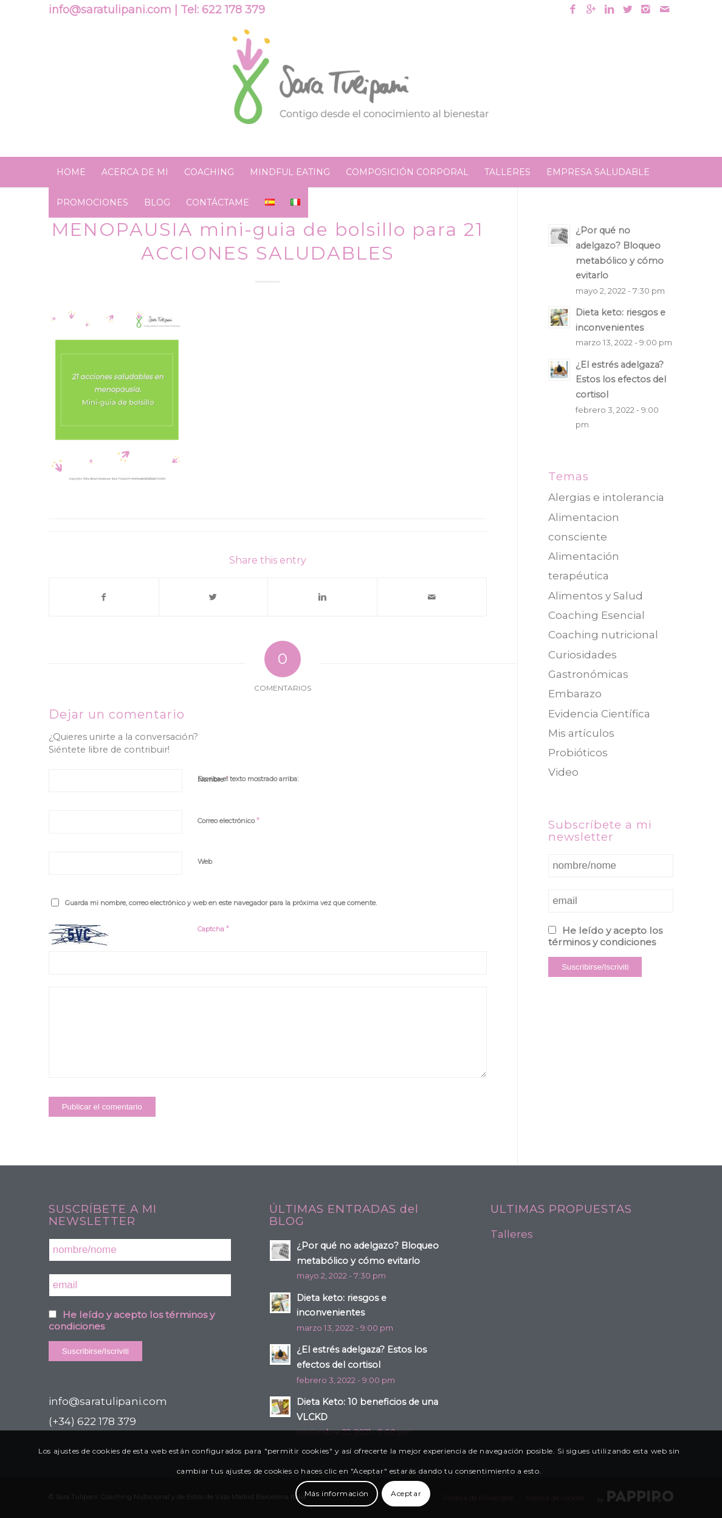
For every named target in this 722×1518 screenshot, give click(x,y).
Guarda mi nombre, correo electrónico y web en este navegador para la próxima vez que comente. (221, 903)
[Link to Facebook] (573, 9)
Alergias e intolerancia (606, 497)
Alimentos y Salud (595, 596)
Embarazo (575, 694)
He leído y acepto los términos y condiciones (605, 936)
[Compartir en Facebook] (104, 597)
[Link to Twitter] (627, 9)
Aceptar (406, 1493)
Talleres (511, 1234)
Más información (336, 1493)
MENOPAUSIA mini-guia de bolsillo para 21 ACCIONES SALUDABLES (268, 241)
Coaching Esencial (596, 615)
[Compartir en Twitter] (213, 597)
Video (563, 772)
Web (205, 861)
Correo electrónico (229, 820)
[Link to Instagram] (646, 9)
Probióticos (578, 753)
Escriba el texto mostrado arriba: (248, 779)
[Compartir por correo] (431, 597)
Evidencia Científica (599, 714)
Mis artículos (581, 733)
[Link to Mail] (664, 9)
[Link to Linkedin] (609, 9)
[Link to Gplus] (591, 9)
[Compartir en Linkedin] (322, 597)
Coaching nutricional (603, 635)
